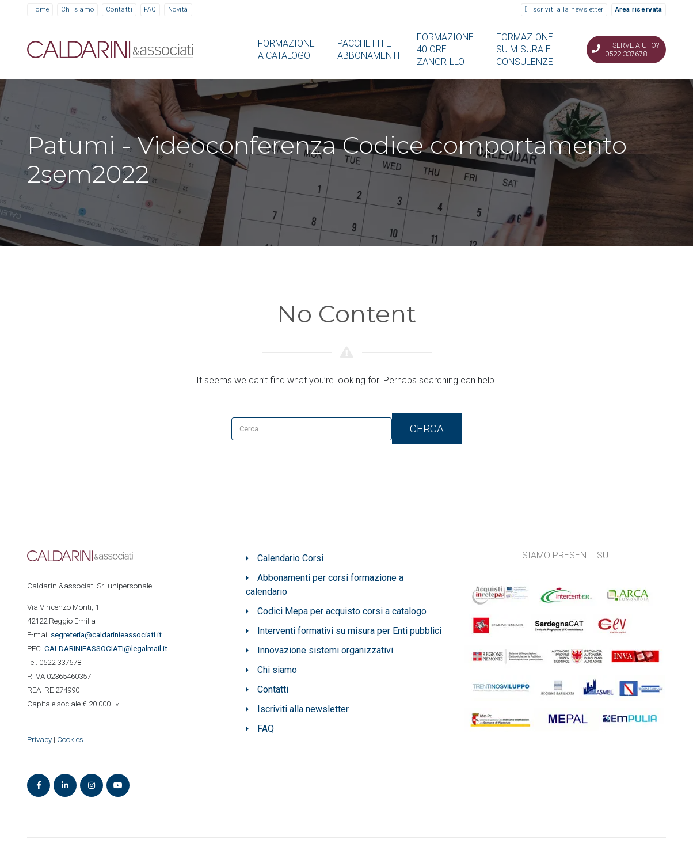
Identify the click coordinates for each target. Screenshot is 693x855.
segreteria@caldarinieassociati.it (107, 634)
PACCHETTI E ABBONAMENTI (368, 49)
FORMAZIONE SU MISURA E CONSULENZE (524, 49)
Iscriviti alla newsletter (567, 9)
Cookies (70, 739)
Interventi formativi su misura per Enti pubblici (349, 630)
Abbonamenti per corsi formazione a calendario (324, 584)
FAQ (150, 9)
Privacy (39, 739)
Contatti (119, 9)
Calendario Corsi (290, 558)
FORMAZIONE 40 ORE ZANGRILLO (445, 49)
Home (40, 9)
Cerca (427, 428)
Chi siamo (77, 9)
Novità (178, 9)
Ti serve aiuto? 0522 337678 (632, 49)
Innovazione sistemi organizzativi (325, 650)
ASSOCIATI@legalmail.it (107, 648)
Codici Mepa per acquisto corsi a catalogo (342, 611)
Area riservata (638, 9)
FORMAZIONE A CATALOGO (286, 49)
